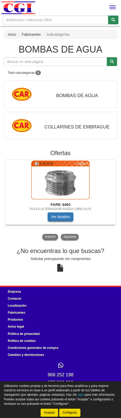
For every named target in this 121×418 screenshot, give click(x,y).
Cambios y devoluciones (26, 355)
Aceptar (49, 412)
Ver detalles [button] (60, 217)
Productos (15, 319)
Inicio (12, 34)
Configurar (70, 412)
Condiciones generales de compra (33, 348)
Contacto (14, 298)
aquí (81, 395)
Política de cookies (22, 341)
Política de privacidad (24, 334)
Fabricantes (31, 34)
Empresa (14, 291)
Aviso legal (16, 326)
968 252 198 (60, 374)
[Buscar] (113, 20)
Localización (17, 305)
